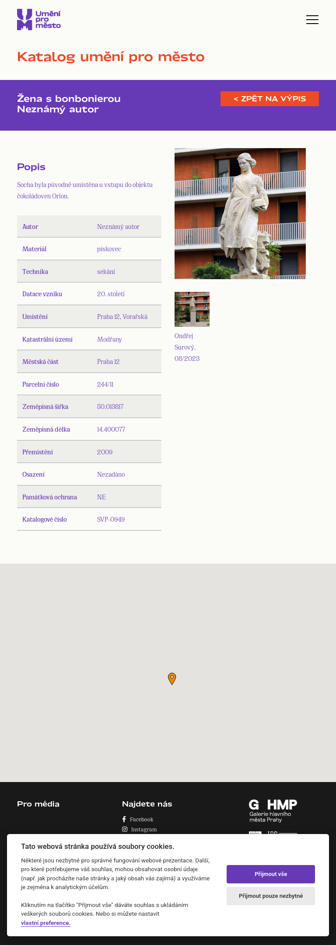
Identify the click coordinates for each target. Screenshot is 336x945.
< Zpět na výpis (270, 99)
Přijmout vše (271, 874)
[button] (172, 678)
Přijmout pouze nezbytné (271, 896)
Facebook (138, 819)
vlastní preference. (45, 922)
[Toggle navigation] (312, 20)
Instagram (139, 829)
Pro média (38, 804)
